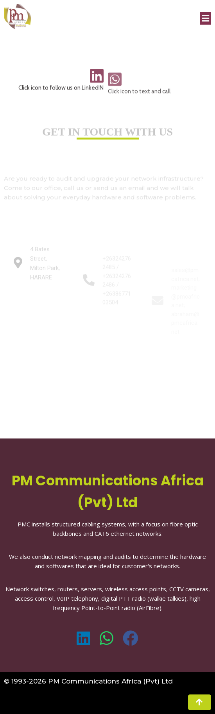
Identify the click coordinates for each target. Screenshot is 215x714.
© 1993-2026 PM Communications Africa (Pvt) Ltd (88, 681)
